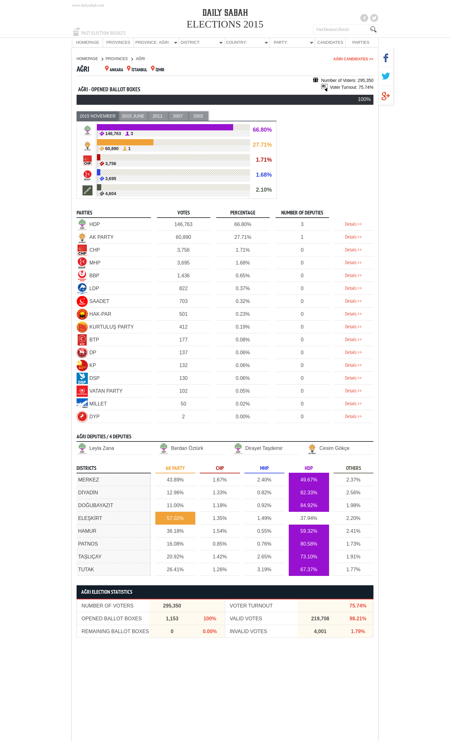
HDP (309, 468)
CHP (220, 468)
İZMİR (157, 70)
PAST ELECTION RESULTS (103, 33)
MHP (264, 468)
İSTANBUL (137, 70)
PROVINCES (118, 42)
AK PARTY (175, 468)
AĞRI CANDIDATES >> (353, 59)
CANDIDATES (330, 42)
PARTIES (360, 42)
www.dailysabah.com (88, 5)
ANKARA (114, 70)
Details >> (353, 224)
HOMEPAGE (87, 42)
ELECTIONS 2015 (225, 24)
